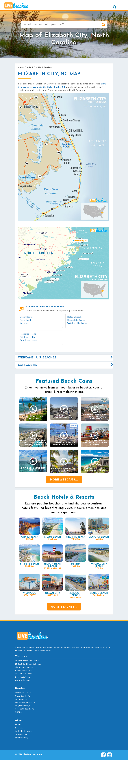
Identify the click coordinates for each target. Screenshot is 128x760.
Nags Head (25, 320)
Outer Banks (26, 316)
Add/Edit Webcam (23, 731)
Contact (19, 728)
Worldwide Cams (22, 680)
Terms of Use (21, 734)
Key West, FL (21, 699)
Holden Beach (74, 316)
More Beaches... (64, 606)
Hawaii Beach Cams (24, 670)
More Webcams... (64, 479)
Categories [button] (27, 365)
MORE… (18, 712)
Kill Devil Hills (27, 337)
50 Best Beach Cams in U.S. (27, 661)
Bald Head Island (28, 340)
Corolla (24, 323)
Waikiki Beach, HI (23, 692)
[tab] (64, 357)
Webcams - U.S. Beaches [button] (37, 357)
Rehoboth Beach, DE (24, 709)
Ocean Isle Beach (76, 320)
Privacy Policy (21, 737)
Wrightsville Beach (77, 323)
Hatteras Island (28, 333)
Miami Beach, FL (22, 696)
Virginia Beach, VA (23, 705)
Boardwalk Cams (22, 677)
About (18, 724)
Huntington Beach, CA (25, 702)
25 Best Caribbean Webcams (28, 664)
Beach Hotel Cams (23, 673)
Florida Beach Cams (24, 667)
